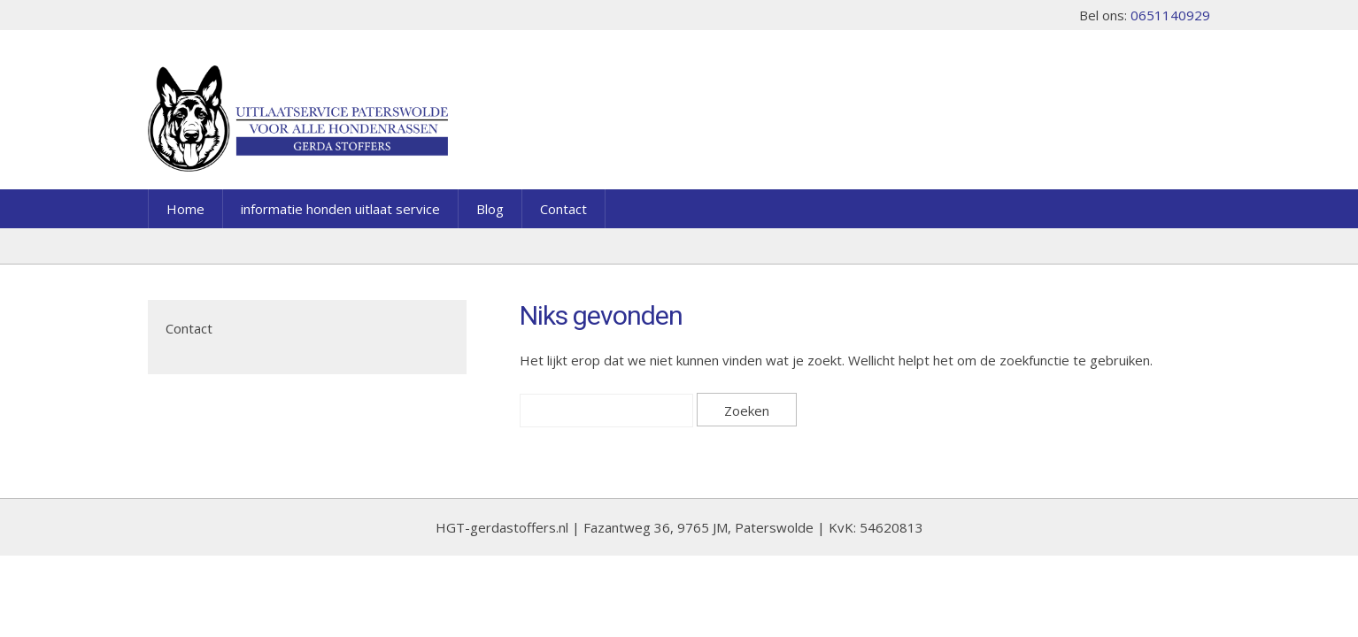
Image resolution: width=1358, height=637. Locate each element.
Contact (563, 209)
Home (185, 209)
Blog (490, 209)
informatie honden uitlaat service (340, 209)
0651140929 (1170, 15)
